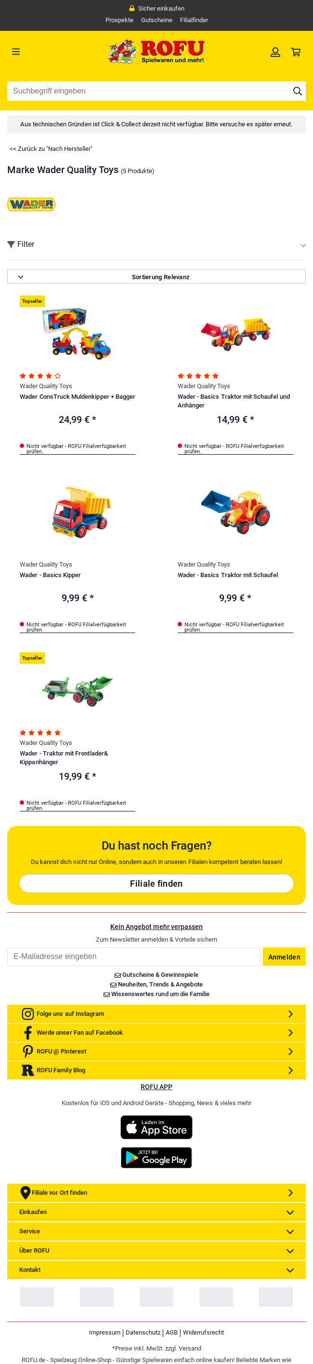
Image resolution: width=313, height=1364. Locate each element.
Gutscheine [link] (156, 20)
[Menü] (44, 51)
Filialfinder (194, 20)
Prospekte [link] (119, 20)
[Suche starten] (297, 91)
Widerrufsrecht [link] (203, 1332)
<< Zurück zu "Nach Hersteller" (51, 148)
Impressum (104, 1332)
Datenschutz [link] (143, 1332)
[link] (275, 51)
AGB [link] (172, 1332)
